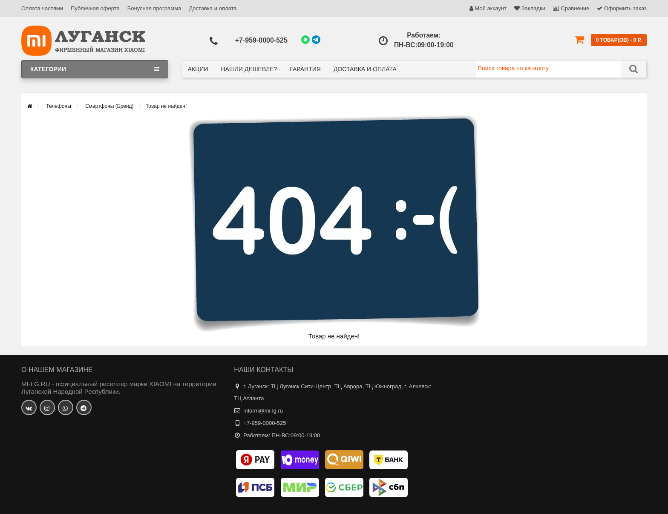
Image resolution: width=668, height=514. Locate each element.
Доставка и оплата (212, 8)
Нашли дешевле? (249, 69)
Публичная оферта (95, 8)
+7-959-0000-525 (261, 40)
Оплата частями (42, 8)
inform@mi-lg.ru (263, 410)
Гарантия (305, 69)
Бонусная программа (154, 8)
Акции (198, 69)
